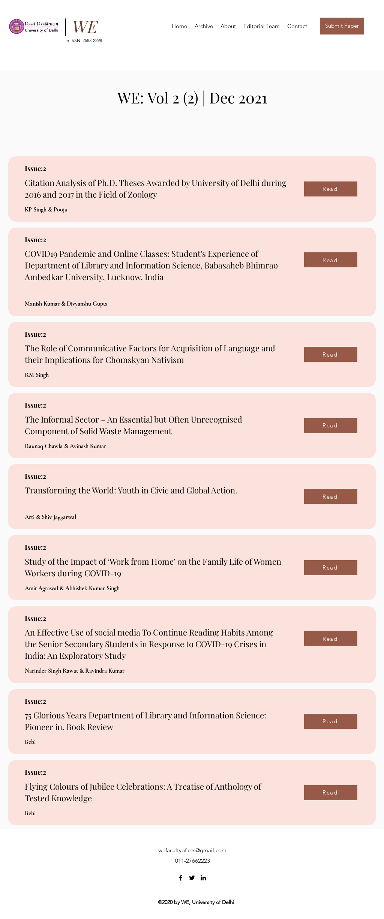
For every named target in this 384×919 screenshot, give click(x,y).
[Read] (330, 188)
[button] (228, 26)
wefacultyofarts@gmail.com (192, 850)
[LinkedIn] (203, 878)
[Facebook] (180, 878)
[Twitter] (192, 878)
